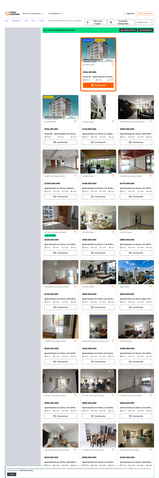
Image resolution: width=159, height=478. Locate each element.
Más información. (26, 470)
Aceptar (11, 474)
